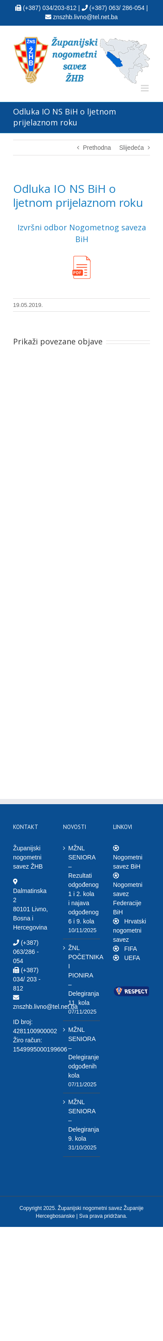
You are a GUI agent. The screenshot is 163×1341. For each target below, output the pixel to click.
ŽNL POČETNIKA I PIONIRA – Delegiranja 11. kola (82, 975)
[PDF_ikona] (81, 256)
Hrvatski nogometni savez (129, 930)
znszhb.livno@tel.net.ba (45, 1006)
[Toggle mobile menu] (145, 88)
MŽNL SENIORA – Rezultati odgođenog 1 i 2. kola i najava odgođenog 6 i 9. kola (82, 885)
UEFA (131, 957)
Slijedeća (131, 147)
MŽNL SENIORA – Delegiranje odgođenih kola (82, 1052)
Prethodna (97, 147)
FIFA (130, 948)
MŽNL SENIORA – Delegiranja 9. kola (82, 1120)
